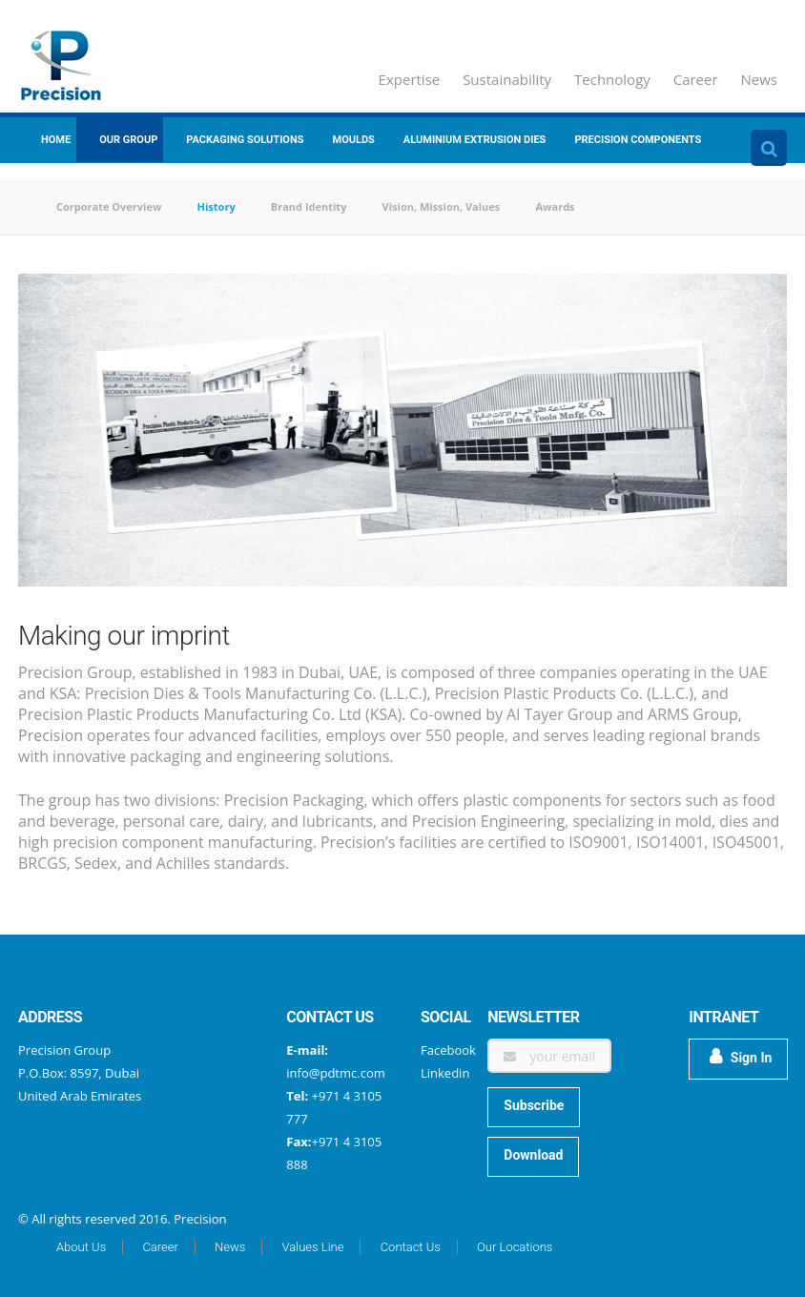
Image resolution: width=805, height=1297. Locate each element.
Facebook (448, 1050)
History (216, 206)
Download (533, 1155)
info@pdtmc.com (335, 1072)
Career (695, 79)
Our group (128, 140)
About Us (81, 1247)
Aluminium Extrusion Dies (475, 140)
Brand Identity (309, 206)
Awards (554, 206)
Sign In (741, 1056)
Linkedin (445, 1072)
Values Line (313, 1247)
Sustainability (507, 79)
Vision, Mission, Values (441, 206)
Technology (612, 79)
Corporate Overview (108, 206)
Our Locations (514, 1247)
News (759, 79)
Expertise (410, 79)
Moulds (354, 140)
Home (56, 140)
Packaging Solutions (244, 140)
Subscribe (534, 1105)
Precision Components (637, 140)
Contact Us (411, 1247)
